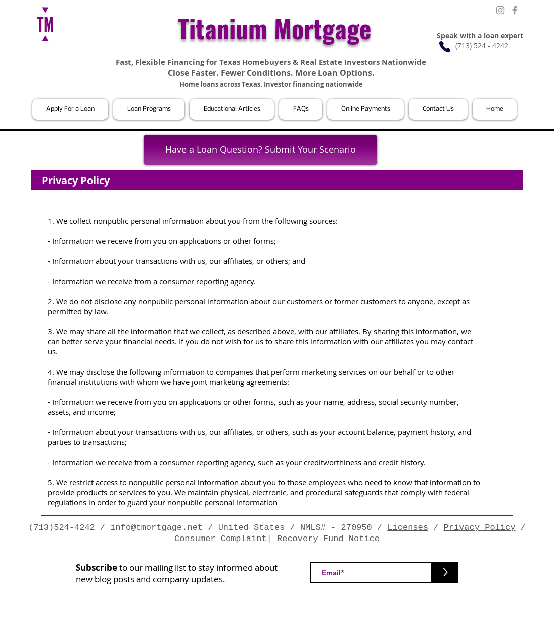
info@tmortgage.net (156, 527)
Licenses (407, 527)
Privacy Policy (480, 527)
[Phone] (444, 46)
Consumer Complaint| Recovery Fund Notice (277, 539)
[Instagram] (500, 10)
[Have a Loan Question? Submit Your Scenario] (260, 150)
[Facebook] (514, 10)
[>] (445, 572)
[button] (70, 109)
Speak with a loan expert (480, 35)
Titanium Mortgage (275, 27)
